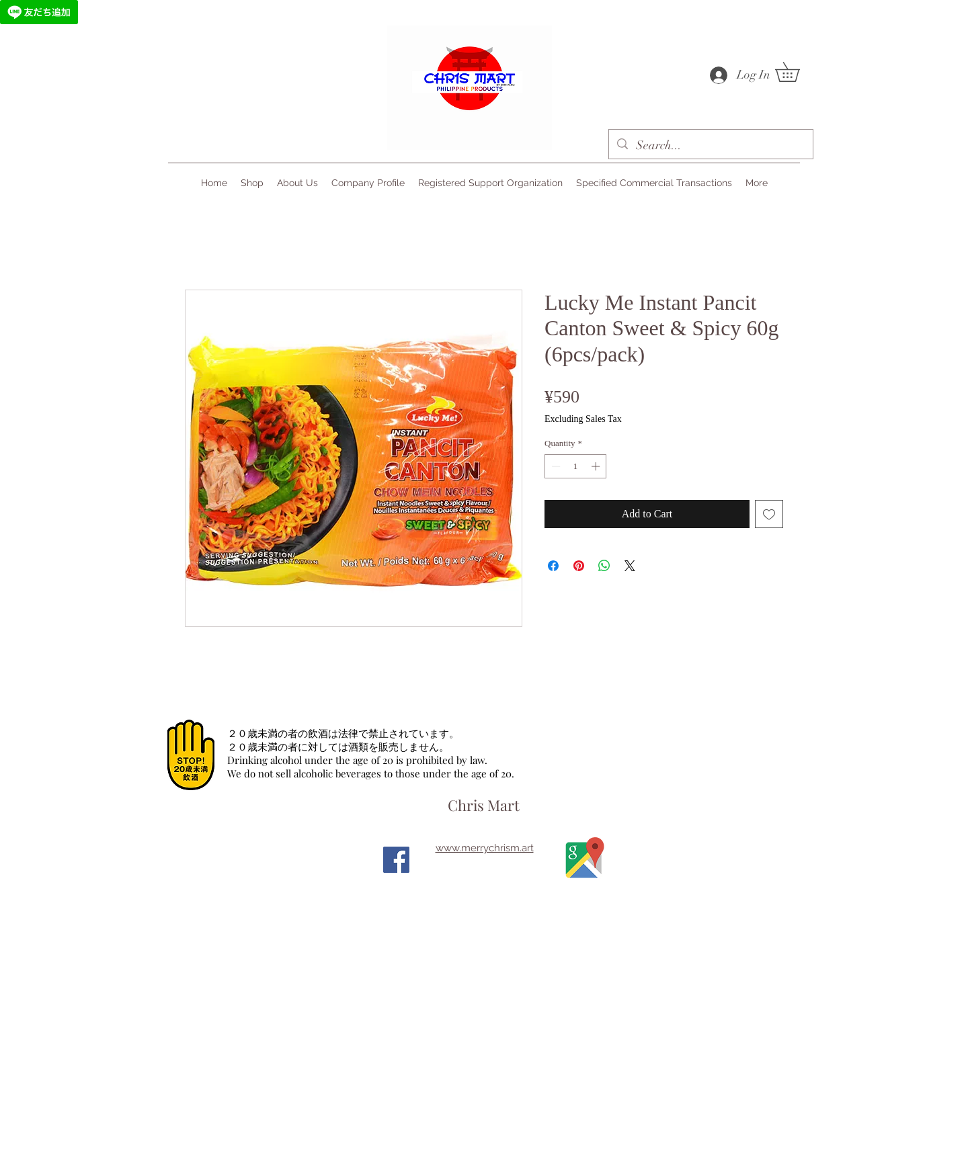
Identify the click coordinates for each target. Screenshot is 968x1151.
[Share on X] (630, 566)
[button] (797, 72)
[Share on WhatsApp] (604, 566)
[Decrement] (555, 466)
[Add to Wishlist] (769, 514)
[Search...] (710, 146)
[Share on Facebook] (553, 566)
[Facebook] (396, 860)
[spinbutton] (576, 466)
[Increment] (597, 466)
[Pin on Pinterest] (579, 566)
